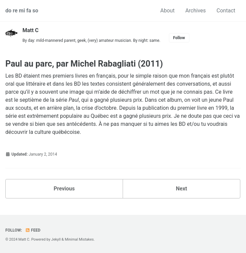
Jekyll (56, 239)
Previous (64, 188)
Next (181, 188)
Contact (226, 10)
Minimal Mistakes (79, 239)
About (167, 10)
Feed (33, 230)
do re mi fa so (21, 10)
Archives (195, 10)
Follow (179, 37)
